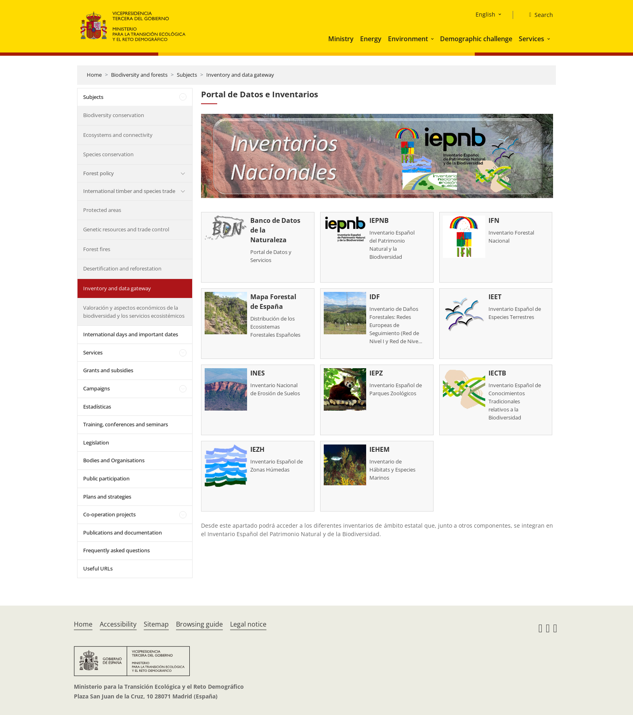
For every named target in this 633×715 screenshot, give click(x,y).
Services (531, 38)
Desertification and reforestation (122, 268)
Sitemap (156, 624)
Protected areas (102, 210)
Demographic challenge (476, 38)
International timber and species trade (129, 191)
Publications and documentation (122, 532)
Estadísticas (97, 406)
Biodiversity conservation (113, 115)
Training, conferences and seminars (125, 424)
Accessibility (118, 624)
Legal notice (248, 624)
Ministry (341, 38)
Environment (408, 38)
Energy (370, 38)
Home (94, 74)
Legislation (96, 442)
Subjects (187, 74)
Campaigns (96, 388)
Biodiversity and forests (139, 74)
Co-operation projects (109, 514)
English (485, 14)
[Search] (538, 15)
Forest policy (98, 173)
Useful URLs (98, 568)
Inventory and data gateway (240, 74)
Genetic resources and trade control (126, 229)
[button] (433, 38)
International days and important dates (130, 334)
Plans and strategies (107, 496)
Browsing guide (199, 624)
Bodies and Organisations (114, 460)
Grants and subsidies (108, 370)
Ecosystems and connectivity (118, 134)
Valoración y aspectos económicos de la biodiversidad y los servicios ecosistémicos (133, 311)
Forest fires (96, 249)
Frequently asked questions (116, 550)
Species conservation (108, 154)
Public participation (106, 478)
